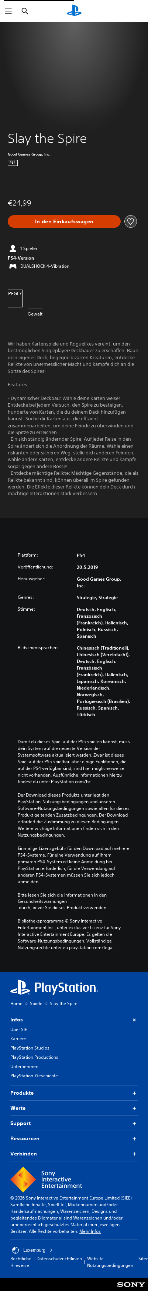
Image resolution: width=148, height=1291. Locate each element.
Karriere (18, 1038)
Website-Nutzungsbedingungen (110, 1261)
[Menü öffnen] (8, 11)
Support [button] (74, 1123)
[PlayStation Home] (74, 11)
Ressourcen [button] (74, 1138)
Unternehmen (24, 1066)
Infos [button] (74, 1020)
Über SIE (18, 1029)
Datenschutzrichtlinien (59, 1258)
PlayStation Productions (34, 1057)
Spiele (36, 1003)
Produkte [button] (74, 1093)
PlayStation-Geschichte (34, 1076)
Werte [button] (74, 1108)
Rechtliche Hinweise (20, 1261)
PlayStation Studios (29, 1048)
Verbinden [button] (74, 1153)
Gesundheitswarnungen (42, 901)
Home (16, 1003)
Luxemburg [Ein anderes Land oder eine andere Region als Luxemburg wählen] (32, 1250)
